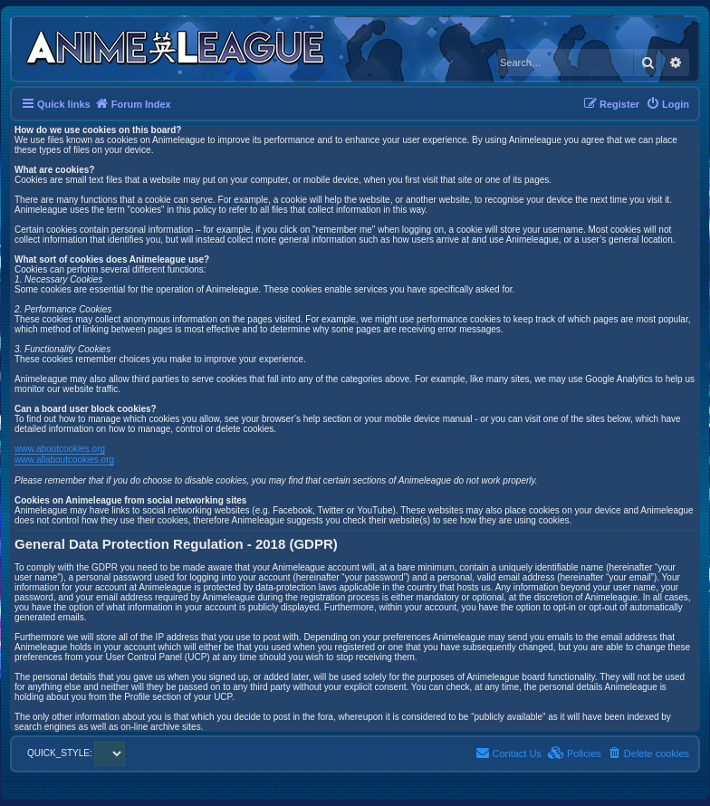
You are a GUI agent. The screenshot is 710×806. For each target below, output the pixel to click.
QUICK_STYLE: (76, 753)
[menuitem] (667, 104)
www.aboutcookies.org (59, 449)
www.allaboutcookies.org (64, 460)
